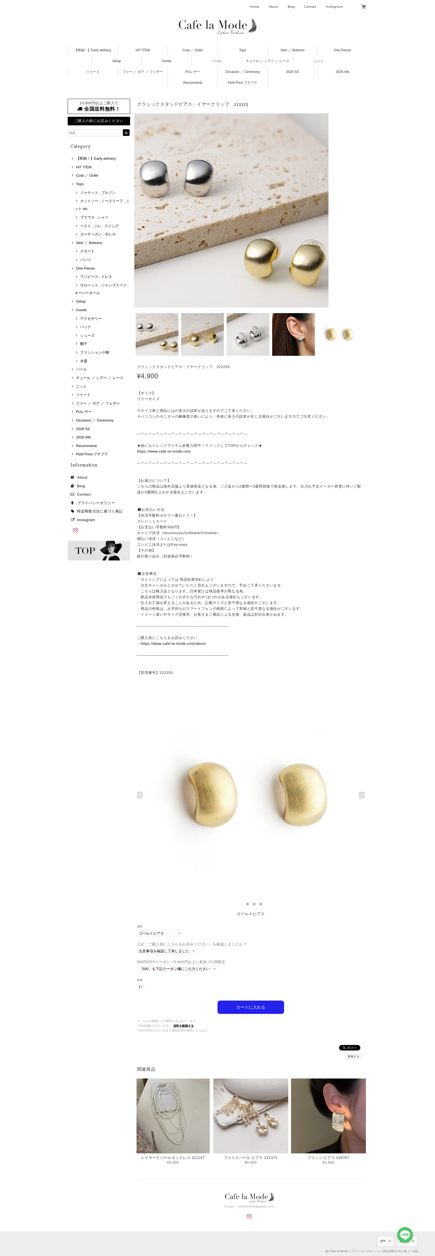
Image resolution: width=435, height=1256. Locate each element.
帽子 (83, 344)
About (273, 7)
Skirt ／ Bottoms (292, 50)
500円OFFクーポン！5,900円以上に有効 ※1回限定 (181, 962)
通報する (354, 1056)
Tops (242, 50)
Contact (310, 7)
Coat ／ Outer (192, 50)
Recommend (192, 83)
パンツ (85, 260)
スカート (87, 251)
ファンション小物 (94, 352)
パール (216, 61)
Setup (116, 61)
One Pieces (342, 50)
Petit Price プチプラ (242, 83)
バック (85, 327)
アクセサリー (91, 318)
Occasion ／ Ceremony (242, 72)
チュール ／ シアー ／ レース (267, 61)
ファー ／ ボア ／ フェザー (143, 72)
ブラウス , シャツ (94, 217)
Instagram (334, 7)
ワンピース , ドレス (96, 277)
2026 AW (342, 72)
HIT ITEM (143, 50)
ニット (319, 61)
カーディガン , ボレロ (98, 234)
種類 (140, 926)
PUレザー (192, 72)
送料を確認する (183, 1025)
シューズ (87, 335)
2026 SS (292, 72)
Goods (166, 61)
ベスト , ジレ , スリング (99, 226)
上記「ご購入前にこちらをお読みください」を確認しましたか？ (192, 944)
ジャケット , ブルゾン (98, 193)
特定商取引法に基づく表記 (100, 511)
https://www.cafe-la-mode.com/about (173, 643)
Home (254, 7)
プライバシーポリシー (96, 503)
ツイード (93, 72)
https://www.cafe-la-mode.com (164, 451)
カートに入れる (250, 1007)
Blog (291, 7)
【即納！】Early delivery (92, 50)
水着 (83, 361)
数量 (140, 979)
